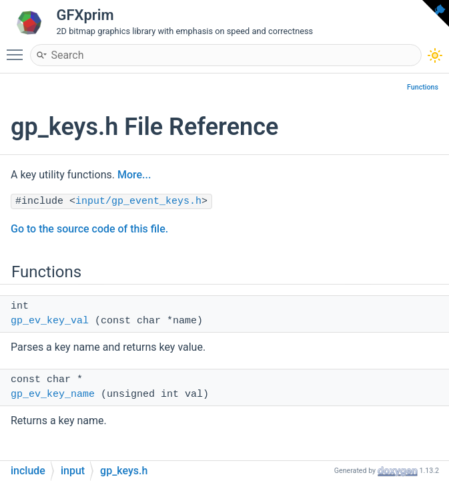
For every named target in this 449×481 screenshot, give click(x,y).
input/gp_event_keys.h (138, 201)
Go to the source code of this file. (89, 228)
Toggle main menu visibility (18, 48)
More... (134, 174)
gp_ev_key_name (53, 394)
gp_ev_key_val (50, 321)
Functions (422, 87)
